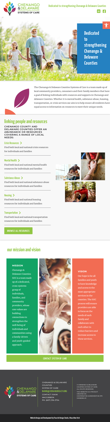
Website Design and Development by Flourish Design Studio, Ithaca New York (55, 418)
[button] (106, 25)
